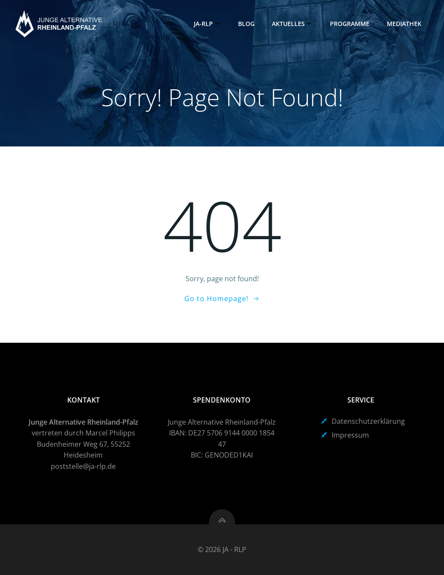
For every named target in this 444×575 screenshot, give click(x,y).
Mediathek (404, 23)
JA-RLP (207, 23)
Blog (246, 23)
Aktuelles (292, 23)
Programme (349, 23)
